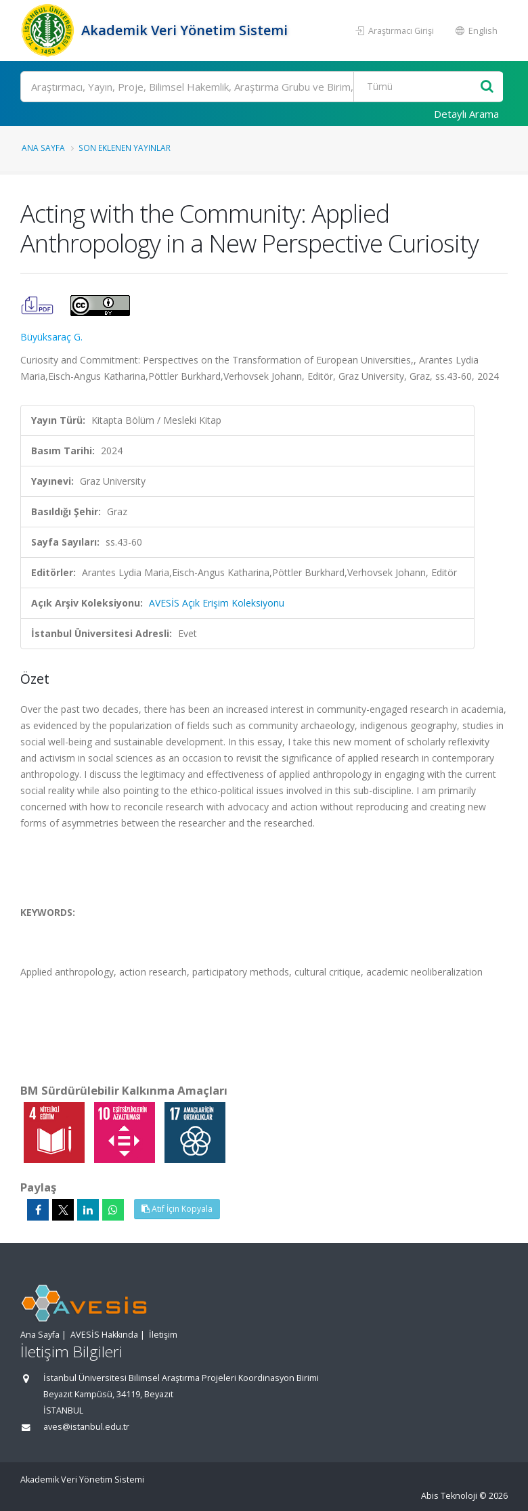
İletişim (163, 1334)
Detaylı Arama (466, 114)
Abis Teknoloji (449, 1496)
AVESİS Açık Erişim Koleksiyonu (216, 602)
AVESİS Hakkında (104, 1334)
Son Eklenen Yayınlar (125, 147)
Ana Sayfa (43, 147)
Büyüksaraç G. (51, 336)
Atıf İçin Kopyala (177, 1208)
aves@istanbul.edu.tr (86, 1426)
